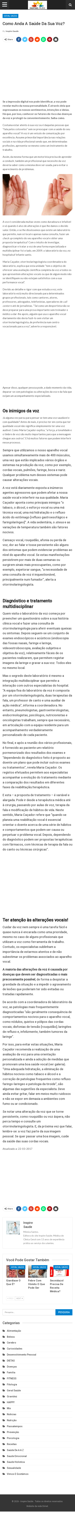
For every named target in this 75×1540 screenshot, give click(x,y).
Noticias (11, 1414)
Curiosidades (14, 1348)
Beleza (11, 1336)
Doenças (12, 1366)
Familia (11, 1372)
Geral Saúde (10, 16)
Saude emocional (17, 1456)
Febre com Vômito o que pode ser (36, 1284)
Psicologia (13, 1438)
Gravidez (12, 1396)
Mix (9, 1408)
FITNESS (11, 1378)
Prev (10, 1298)
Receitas (12, 1444)
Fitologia (12, 1384)
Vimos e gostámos (17, 1474)
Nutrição (12, 1420)
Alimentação (14, 1330)
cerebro (11, 1342)
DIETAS (11, 1360)
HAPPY (11, 1402)
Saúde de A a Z (15, 1450)
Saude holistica (16, 1462)
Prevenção (13, 1432)
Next (19, 1298)
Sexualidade (14, 1468)
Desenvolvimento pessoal (21, 1354)
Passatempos (14, 1426)
